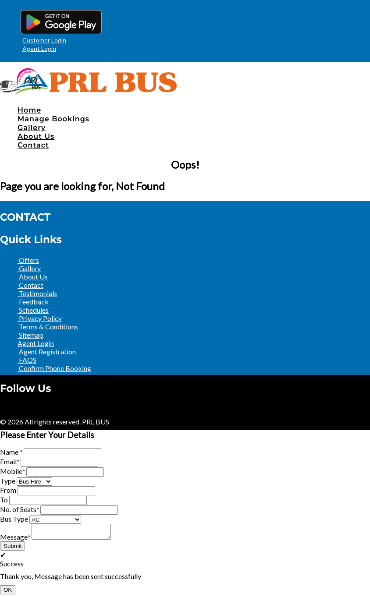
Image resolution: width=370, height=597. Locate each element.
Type (7, 481)
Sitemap (30, 335)
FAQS (27, 360)
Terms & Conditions (48, 326)
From (8, 490)
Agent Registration (47, 351)
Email (9, 461)
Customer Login (44, 40)
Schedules (33, 310)
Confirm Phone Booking (54, 368)
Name (11, 452)
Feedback (33, 301)
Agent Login (39, 48)
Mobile (12, 471)
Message (15, 539)
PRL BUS (95, 421)
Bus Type (14, 519)
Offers (28, 260)
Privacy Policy (40, 318)
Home (29, 110)
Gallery (32, 128)
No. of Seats (19, 509)
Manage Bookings (53, 119)
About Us (36, 136)
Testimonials (37, 293)
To (4, 499)
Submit (12, 548)
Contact (33, 145)
